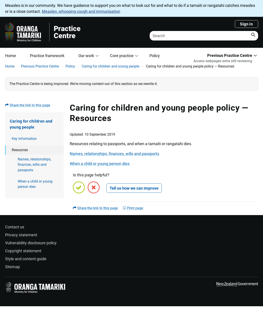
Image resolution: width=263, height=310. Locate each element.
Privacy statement (21, 235)
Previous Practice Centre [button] (229, 55)
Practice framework (47, 55)
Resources (20, 150)
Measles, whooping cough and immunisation (81, 11)
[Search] (204, 35)
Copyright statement (23, 250)
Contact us (14, 227)
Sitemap (12, 266)
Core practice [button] (121, 55)
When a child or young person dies (35, 184)
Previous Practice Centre (40, 66)
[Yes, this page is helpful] (79, 187)
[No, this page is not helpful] (94, 187)
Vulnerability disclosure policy (31, 243)
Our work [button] (86, 55)
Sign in (246, 24)
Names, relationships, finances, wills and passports (34, 164)
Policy (154, 55)
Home (10, 55)
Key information (24, 139)
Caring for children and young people (110, 66)
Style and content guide (25, 258)
